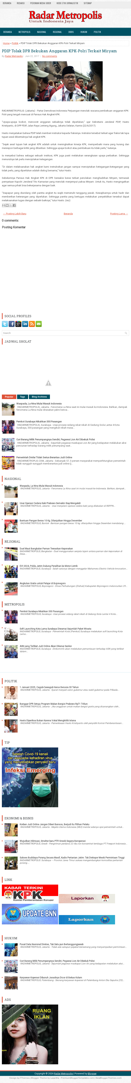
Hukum (84, 31)
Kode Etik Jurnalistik (67, 3)
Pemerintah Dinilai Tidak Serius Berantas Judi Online (44, 457)
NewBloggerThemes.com (109, 1078)
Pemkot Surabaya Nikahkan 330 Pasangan (39, 421)
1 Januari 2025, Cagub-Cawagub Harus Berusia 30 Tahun (49, 687)
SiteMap (88, 3)
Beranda (7, 3)
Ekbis (71, 31)
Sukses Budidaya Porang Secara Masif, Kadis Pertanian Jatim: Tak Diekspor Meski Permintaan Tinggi (72, 857)
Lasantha (54, 1078)
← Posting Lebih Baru (14, 213)
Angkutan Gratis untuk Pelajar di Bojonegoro (43, 583)
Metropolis (24, 31)
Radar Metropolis (14, 56)
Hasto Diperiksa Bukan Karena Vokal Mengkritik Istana (48, 720)
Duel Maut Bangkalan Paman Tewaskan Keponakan (46, 548)
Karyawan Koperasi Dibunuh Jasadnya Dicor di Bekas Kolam (51, 977)
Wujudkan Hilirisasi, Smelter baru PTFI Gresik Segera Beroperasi (53, 841)
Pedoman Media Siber (40, 3)
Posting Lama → (119, 213)
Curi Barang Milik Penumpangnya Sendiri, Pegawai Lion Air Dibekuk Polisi (55, 439)
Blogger (92, 1073)
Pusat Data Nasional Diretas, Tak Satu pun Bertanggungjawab (51, 944)
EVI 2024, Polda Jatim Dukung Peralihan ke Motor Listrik (49, 566)
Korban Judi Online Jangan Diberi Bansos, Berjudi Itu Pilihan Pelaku (54, 824)
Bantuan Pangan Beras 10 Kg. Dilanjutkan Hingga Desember (51, 520)
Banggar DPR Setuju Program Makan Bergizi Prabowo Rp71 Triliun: (54, 704)
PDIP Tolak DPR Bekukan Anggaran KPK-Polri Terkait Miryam (59, 51)
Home (6, 43)
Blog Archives (39, 396)
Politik (97, 31)
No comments (49, 56)
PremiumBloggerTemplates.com (77, 1078)
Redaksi (21, 3)
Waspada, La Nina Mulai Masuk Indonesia (39, 403)
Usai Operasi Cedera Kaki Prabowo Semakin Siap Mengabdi (50, 503)
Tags (22, 396)
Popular (9, 396)
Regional (57, 31)
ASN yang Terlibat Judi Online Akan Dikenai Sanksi (46, 646)
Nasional (41, 31)
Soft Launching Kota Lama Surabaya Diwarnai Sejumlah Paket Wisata (55, 629)
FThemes (24, 1078)
